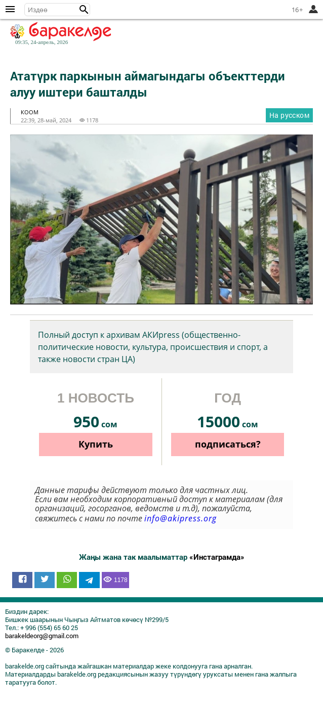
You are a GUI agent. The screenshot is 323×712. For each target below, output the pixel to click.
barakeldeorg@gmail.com (41, 636)
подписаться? (228, 444)
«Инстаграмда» (217, 557)
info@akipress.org (180, 518)
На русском (289, 115)
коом (29, 112)
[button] (84, 10)
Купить (95, 444)
